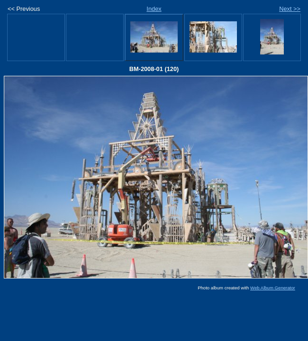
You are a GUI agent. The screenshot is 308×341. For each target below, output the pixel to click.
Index (153, 8)
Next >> (289, 8)
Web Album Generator (272, 287)
